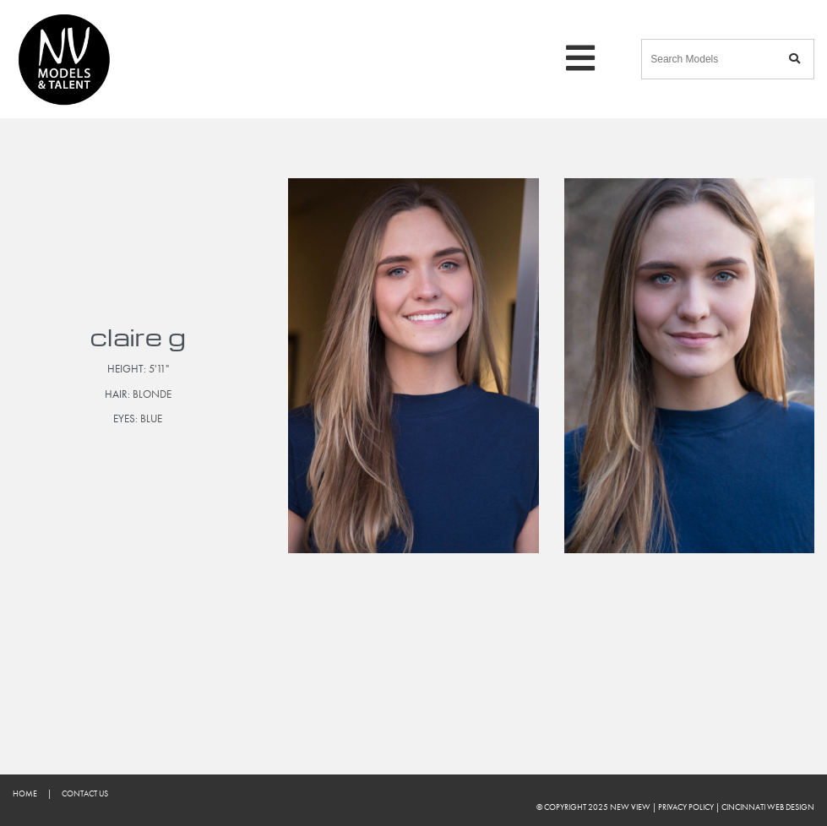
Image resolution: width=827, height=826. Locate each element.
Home (25, 793)
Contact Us (85, 793)
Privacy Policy (686, 807)
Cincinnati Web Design (767, 807)
